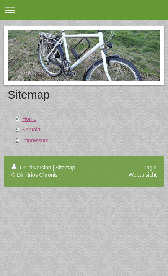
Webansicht (143, 175)
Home (29, 119)
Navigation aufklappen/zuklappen (84, 10)
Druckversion (31, 167)
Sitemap (65, 167)
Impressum (35, 140)
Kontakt (31, 130)
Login (150, 167)
